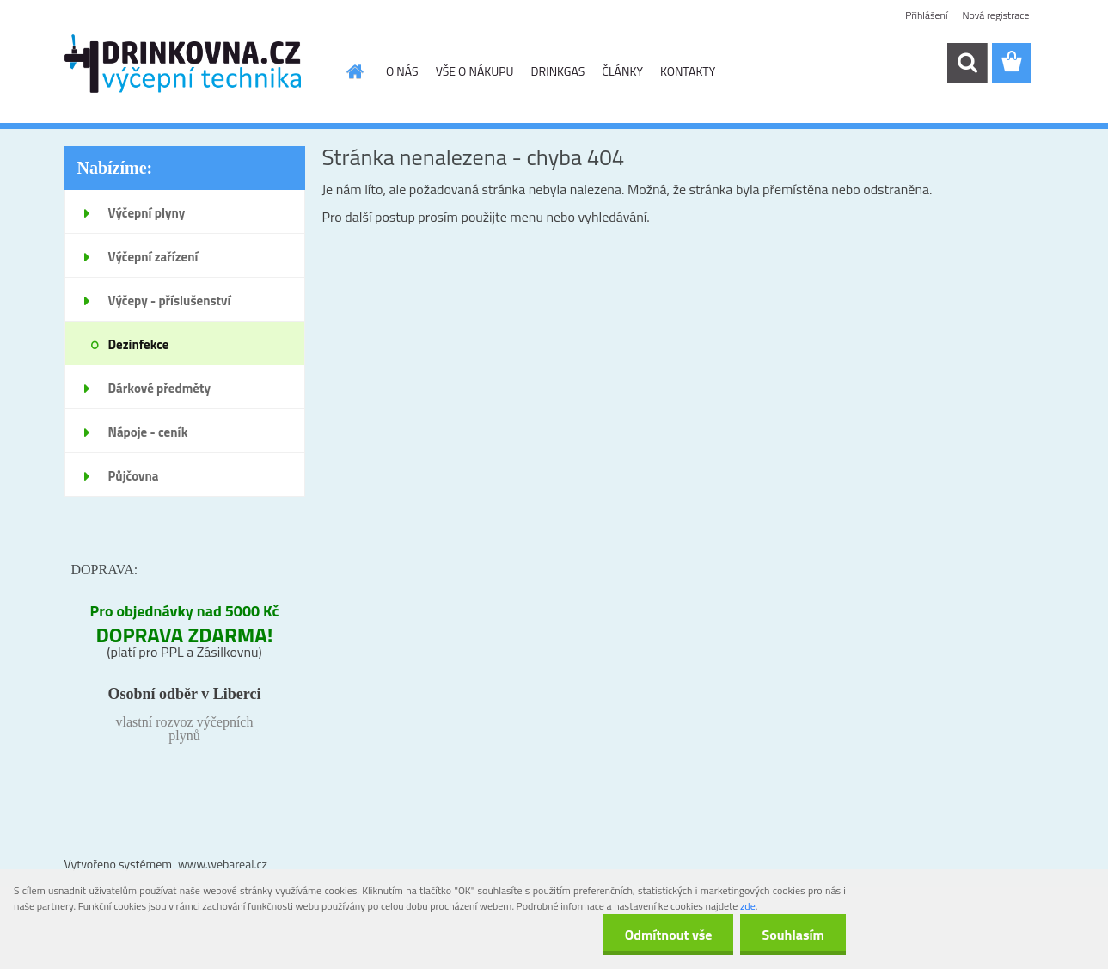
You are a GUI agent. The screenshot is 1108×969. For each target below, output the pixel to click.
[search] (967, 63)
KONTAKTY (687, 71)
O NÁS (402, 71)
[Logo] (182, 64)
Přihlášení (926, 15)
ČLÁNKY (622, 71)
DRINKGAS (558, 71)
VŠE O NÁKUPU (475, 71)
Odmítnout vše (669, 934)
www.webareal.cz (222, 864)
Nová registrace (995, 15)
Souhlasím (793, 934)
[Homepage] (353, 71)
